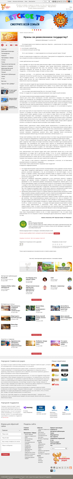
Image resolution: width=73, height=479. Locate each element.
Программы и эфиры (7, 57)
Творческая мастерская (8, 64)
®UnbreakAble (16, 476)
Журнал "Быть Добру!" (8, 83)
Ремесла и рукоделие (45, 450)
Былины (42, 462)
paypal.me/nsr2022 (66, 414)
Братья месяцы (29, 438)
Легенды (42, 460)
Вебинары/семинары (7, 51)
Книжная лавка (29, 453)
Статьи (3, 60)
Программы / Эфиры (30, 432)
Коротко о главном (7, 66)
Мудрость (42, 447)
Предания (42, 457)
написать (57, 233)
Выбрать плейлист (13, 42)
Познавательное (44, 435)
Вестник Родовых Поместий (36, 223)
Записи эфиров (29, 434)
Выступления (43, 433)
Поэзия (3, 72)
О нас (3, 78)
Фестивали (43, 432)
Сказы (3, 62)
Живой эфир (3, 42)
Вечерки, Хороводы (45, 438)
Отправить (5, 454)
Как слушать (58, 436)
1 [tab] (32, 29)
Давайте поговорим (30, 451)
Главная (9, 1)
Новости (3, 55)
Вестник (3, 81)
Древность (43, 445)
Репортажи (28, 445)
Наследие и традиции (45, 453)
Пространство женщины (31, 448)
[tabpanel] (36, 20)
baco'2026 (4, 476)
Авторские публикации (18, 1)
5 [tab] (40, 29)
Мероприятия (32, 1)
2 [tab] (34, 29)
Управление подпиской (61, 438)
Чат (67, 9)
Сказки (42, 459)
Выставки (42, 437)
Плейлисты (57, 429)
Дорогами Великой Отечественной (7, 69)
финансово (5, 417)
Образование (43, 444)
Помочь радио (58, 442)
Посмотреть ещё (36, 299)
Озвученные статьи (30, 449)
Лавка (26, 1)
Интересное (43, 452)
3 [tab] (36, 29)
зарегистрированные (67, 246)
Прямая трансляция (60, 427)
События (41, 427)
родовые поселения (25, 238)
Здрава (42, 442)
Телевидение (5, 53)
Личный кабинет (59, 443)
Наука (41, 449)
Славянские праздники (31, 446)
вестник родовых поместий (38, 238)
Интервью (27, 440)
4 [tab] (38, 29)
